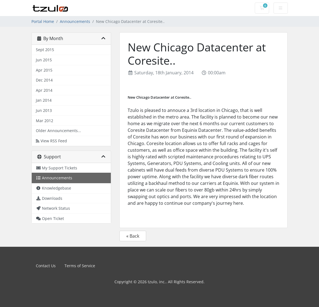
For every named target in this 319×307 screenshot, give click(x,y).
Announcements (75, 21)
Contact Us (46, 265)
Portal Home (42, 21)
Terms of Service (80, 265)
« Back (132, 236)
